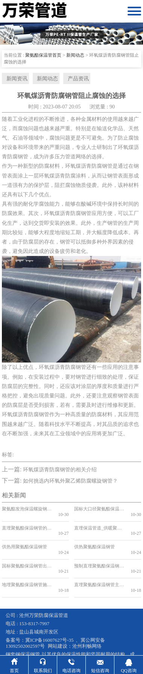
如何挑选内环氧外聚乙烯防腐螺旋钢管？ (70, 482)
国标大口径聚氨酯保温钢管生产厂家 (99, 510)
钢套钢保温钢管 (23, 628)
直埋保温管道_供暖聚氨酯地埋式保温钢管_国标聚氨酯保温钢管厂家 (99, 524)
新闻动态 (75, 55)
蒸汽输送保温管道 (31, 634)
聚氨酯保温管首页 (43, 55)
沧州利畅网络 (87, 620)
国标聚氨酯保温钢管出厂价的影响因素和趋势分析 (27, 551)
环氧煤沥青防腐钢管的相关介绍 (60, 471)
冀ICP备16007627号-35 (49, 614)
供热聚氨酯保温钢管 (94, 537)
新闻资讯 (14, 79)
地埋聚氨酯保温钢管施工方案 (27, 564)
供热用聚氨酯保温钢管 (24, 537)
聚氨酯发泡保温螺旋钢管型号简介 (27, 510)
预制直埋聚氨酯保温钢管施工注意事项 (99, 551)
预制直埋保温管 (114, 634)
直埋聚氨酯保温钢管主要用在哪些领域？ (99, 564)
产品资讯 (71, 79)
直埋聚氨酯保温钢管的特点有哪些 (27, 524)
